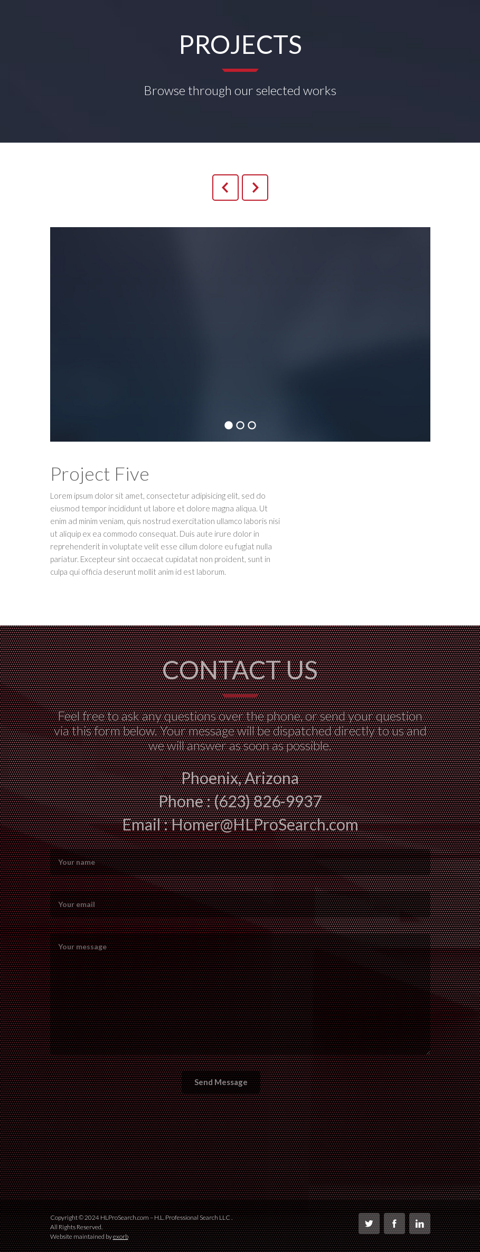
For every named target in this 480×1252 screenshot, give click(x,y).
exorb (120, 1236)
